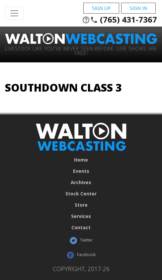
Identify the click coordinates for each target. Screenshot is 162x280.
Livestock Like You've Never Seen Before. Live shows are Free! (81, 50)
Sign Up (101, 8)
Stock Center (81, 193)
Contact (81, 227)
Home (81, 160)
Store (81, 205)
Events (81, 171)
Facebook (81, 255)
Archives (81, 182)
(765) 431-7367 (119, 19)
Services (81, 216)
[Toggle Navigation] (14, 13)
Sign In (138, 8)
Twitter (81, 241)
